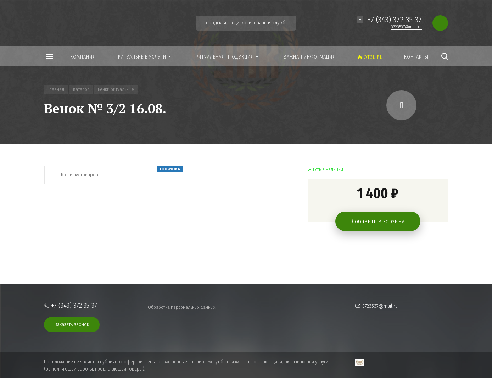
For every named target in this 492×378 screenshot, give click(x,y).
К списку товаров (79, 174)
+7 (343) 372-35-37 (395, 19)
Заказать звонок (72, 324)
